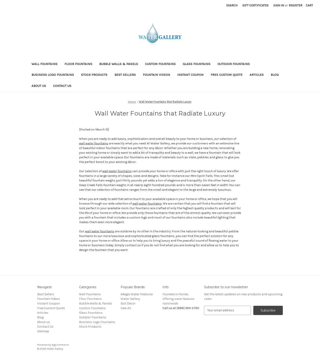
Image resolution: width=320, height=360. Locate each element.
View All (126, 308)
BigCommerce (60, 344)
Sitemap (43, 331)
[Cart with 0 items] (309, 5)
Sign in (278, 5)
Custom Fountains (160, 64)
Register (295, 5)
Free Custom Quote (227, 75)
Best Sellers (125, 75)
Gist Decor (128, 303)
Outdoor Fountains (233, 64)
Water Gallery (130, 299)
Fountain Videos (156, 75)
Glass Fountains (196, 64)
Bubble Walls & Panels (118, 64)
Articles (257, 75)
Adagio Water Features (137, 294)
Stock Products (94, 75)
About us (38, 86)
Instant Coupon (190, 75)
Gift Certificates (255, 5)
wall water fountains (93, 143)
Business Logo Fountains (52, 75)
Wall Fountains (44, 64)
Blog (275, 75)
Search (231, 5)
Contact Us (62, 86)
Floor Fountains (78, 64)
